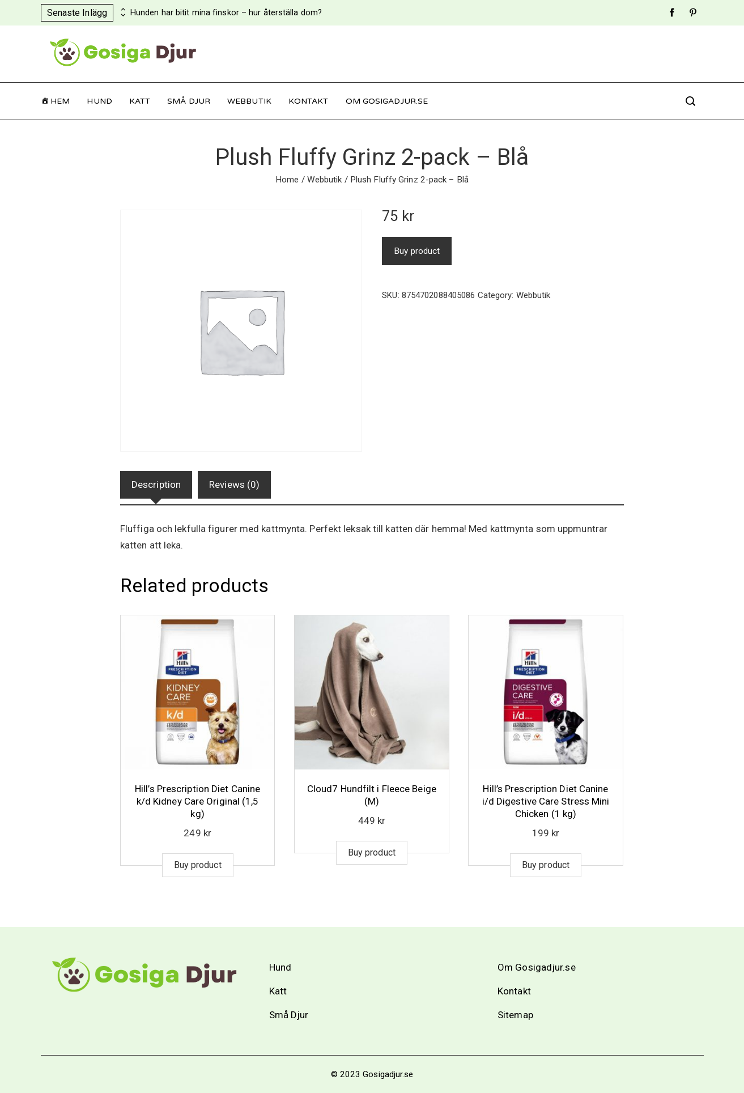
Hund (99, 101)
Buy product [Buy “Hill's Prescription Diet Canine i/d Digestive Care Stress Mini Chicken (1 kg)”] (545, 865)
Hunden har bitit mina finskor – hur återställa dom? (226, 13)
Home (287, 180)
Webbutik (249, 101)
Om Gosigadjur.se (387, 101)
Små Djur (188, 101)
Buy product (417, 251)
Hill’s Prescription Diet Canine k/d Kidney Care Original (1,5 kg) (197, 801)
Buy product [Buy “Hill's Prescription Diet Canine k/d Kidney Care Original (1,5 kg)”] (198, 865)
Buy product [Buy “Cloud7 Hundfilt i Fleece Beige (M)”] (372, 852)
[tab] (156, 485)
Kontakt (308, 101)
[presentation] (122, 9)
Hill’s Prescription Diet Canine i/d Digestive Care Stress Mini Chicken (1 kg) (546, 801)
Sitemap (515, 1014)
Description (156, 484)
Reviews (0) (234, 484)
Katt (139, 101)
